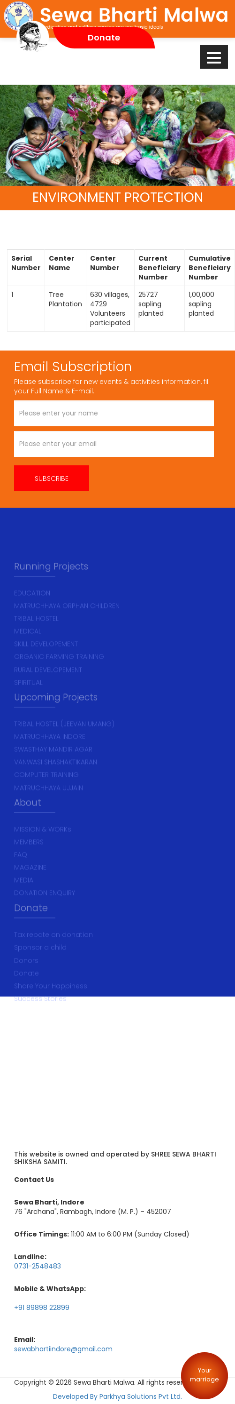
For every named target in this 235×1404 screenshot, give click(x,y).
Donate (26, 986)
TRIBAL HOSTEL (36, 632)
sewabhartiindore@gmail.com (63, 1348)
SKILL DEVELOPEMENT (46, 658)
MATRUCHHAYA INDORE (49, 750)
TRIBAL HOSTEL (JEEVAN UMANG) (64, 737)
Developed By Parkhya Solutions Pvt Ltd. (117, 1396)
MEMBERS (29, 856)
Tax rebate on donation (53, 948)
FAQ (20, 868)
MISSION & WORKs (42, 843)
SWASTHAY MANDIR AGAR (53, 763)
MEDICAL (27, 645)
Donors (26, 974)
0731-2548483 (37, 1265)
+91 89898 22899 (41, 1307)
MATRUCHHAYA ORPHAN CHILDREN (67, 619)
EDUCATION (32, 607)
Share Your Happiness (50, 999)
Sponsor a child (40, 961)
